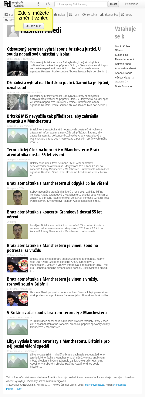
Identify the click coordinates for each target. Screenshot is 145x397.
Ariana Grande (123, 73)
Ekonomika (109, 14)
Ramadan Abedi (124, 59)
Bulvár (60, 14)
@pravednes (119, 385)
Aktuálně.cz (26, 289)
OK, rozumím (33, 25)
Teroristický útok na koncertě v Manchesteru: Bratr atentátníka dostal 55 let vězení (53, 152)
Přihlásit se (131, 3)
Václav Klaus (122, 77)
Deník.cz (24, 255)
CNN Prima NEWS (32, 92)
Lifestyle (11, 20)
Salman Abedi (123, 63)
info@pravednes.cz (94, 385)
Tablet (19, 389)
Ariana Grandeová (126, 68)
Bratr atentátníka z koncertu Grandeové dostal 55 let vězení (54, 214)
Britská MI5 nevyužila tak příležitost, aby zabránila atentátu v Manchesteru (52, 118)
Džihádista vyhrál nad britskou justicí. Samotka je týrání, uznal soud (58, 84)
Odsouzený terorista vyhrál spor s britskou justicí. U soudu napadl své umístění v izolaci (54, 51)
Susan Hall (121, 54)
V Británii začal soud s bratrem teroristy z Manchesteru (57, 312)
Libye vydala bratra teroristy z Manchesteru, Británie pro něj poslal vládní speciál (58, 343)
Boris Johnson (123, 86)
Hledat (113, 4)
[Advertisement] (126, 146)
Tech (74, 14)
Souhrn (10, 14)
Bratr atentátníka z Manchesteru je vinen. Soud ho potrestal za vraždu (52, 247)
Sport (126, 14)
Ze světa (89, 14)
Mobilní (10, 389)
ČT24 (21, 188)
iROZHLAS (28, 59)
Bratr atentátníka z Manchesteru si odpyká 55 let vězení (57, 183)
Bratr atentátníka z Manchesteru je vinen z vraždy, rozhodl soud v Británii (52, 281)
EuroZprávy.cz (26, 126)
